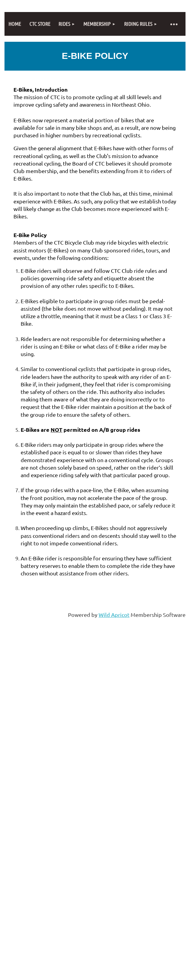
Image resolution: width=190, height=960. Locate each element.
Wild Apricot (114, 614)
